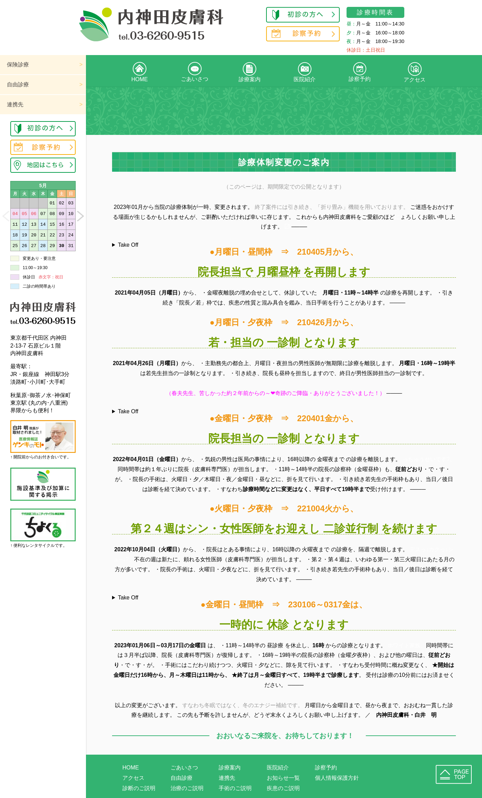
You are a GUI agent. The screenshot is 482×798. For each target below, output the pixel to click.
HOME (139, 72)
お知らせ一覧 (283, 778)
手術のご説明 (235, 788)
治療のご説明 (187, 788)
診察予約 (360, 72)
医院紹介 (305, 72)
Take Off (128, 245)
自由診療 (18, 84)
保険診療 (18, 64)
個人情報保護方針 (337, 778)
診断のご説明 (138, 788)
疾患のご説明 (283, 788)
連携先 (15, 104)
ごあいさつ (194, 72)
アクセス (415, 72)
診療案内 (250, 72)
